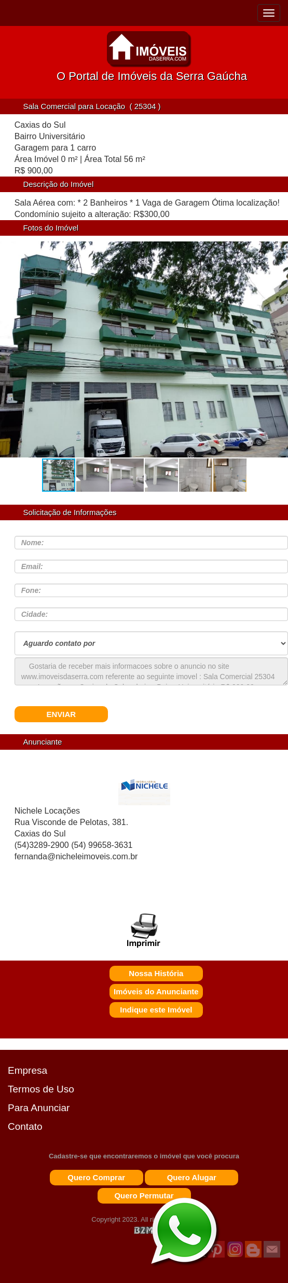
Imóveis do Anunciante (156, 991)
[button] (276, 354)
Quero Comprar (96, 1177)
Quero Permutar (143, 1195)
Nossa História (156, 973)
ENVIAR (61, 714)
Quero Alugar (191, 1177)
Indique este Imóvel (156, 1009)
